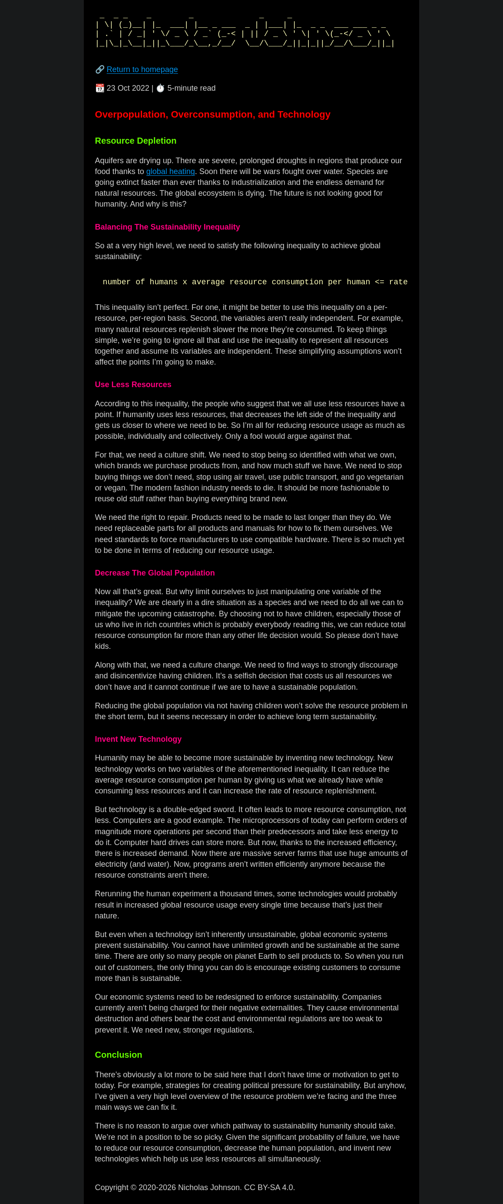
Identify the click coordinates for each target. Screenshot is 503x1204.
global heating (170, 171)
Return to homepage (142, 69)
